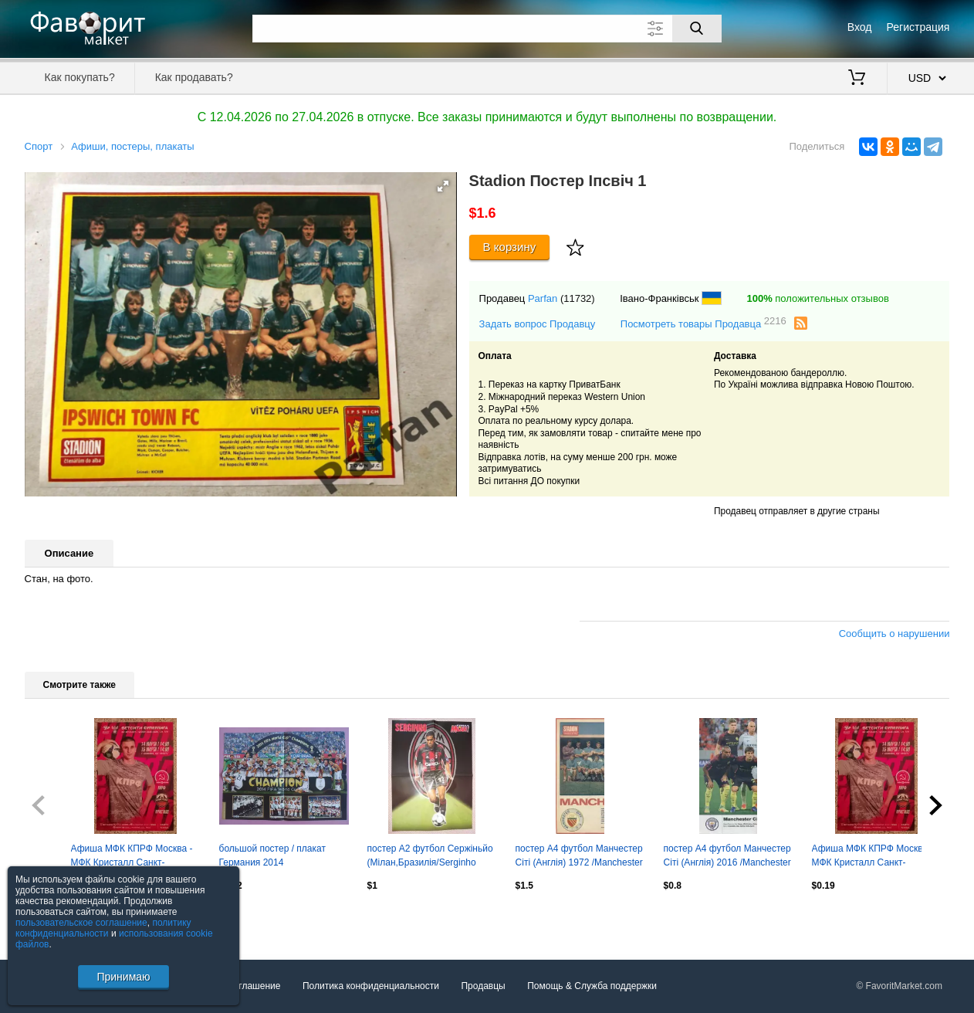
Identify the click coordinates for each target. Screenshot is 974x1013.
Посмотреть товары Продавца (703, 323)
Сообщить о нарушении (894, 633)
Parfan (542, 298)
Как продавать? (194, 77)
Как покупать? (80, 77)
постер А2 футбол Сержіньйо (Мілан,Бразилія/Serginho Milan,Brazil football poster (430, 857)
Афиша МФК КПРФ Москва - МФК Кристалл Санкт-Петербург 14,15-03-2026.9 (132, 857)
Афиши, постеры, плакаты (132, 146)
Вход (859, 27)
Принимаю (123, 977)
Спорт (39, 146)
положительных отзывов (817, 298)
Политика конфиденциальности (371, 986)
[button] (443, 186)
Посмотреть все (59, 918)
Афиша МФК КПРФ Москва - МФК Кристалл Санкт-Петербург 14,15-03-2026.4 (873, 857)
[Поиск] (697, 28)
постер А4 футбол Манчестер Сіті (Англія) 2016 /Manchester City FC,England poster (727, 857)
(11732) (577, 298)
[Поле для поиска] (487, 28)
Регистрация (918, 27)
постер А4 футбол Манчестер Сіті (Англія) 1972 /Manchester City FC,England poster (579, 857)
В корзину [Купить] (509, 246)
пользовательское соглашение (81, 922)
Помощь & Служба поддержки (592, 986)
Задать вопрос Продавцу (537, 324)
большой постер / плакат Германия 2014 (272, 855)
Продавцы (483, 986)
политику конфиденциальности (103, 928)
